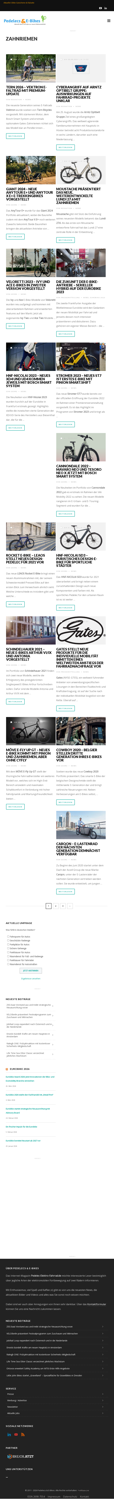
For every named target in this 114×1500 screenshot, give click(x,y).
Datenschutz (70, 1496)
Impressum (54, 1496)
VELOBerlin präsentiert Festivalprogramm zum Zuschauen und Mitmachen (29, 1016)
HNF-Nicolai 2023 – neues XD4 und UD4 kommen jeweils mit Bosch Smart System (29, 380)
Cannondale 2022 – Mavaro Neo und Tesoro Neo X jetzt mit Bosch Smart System (79, 471)
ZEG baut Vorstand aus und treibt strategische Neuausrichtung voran (29, 1006)
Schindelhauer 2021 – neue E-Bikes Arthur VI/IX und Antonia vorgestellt (29, 654)
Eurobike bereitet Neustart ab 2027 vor (23, 1140)
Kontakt (84, 1496)
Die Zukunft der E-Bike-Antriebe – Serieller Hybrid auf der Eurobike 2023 (78, 287)
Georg (14, 205)
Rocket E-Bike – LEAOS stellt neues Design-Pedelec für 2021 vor (25, 558)
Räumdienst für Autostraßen (23, 964)
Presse (10, 1394)
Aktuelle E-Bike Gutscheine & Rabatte (19, 2)
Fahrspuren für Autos (20, 936)
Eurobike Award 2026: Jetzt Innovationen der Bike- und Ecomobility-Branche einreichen (30, 1078)
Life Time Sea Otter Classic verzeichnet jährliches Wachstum (25, 1054)
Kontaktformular (96, 1304)
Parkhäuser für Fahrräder (22, 960)
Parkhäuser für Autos (20, 952)
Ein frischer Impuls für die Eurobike (21, 1126)
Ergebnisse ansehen (30, 978)
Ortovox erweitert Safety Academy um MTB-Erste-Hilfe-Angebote (38, 1368)
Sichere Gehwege (18, 948)
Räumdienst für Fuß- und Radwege (26, 956)
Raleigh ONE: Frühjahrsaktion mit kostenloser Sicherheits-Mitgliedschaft (28, 1045)
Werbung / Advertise (17, 1400)
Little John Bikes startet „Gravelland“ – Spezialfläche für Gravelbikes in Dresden (44, 1375)
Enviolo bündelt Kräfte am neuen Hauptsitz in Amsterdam (28, 1035)
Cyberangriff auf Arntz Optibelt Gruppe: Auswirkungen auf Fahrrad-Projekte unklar (79, 94)
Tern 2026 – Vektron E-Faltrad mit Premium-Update (26, 90)
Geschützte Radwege (20, 940)
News (28, 99)
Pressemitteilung (70, 297)
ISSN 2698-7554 (36, 1496)
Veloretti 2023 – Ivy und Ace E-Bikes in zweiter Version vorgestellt (28, 285)
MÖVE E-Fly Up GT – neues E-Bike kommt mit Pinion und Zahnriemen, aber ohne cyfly (28, 755)
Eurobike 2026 (20, 1068)
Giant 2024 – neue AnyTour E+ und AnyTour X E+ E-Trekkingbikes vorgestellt (29, 194)
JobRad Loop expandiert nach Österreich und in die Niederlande (29, 1025)
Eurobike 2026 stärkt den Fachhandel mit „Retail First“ (29, 1094)
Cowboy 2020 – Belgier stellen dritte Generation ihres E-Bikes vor (79, 755)
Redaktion (16, 99)
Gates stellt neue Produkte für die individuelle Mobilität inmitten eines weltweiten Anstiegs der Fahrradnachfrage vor (79, 657)
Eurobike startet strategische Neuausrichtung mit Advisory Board (28, 1110)
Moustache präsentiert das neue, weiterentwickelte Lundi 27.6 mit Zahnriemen (78, 196)
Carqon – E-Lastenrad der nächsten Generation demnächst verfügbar (78, 849)
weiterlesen (15, 136)
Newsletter (12, 1406)
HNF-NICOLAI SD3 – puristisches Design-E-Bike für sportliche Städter (76, 560)
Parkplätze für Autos (19, 944)
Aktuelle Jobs (13, 1413)
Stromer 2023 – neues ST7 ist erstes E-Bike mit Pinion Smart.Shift (78, 378)
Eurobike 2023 (97, 297)
